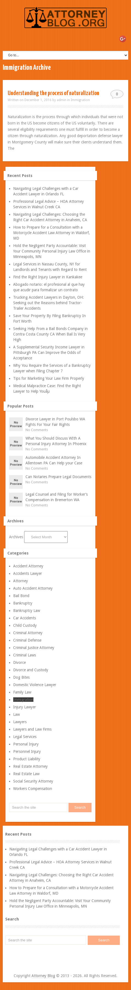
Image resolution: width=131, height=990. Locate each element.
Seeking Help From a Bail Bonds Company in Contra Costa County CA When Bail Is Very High (50, 334)
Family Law (22, 692)
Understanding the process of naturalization (53, 93)
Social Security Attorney (33, 781)
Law (16, 714)
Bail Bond (21, 596)
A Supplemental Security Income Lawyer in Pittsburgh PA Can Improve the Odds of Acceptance (48, 352)
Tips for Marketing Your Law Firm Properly (48, 378)
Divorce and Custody (30, 670)
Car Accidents (24, 618)
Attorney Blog (43, 976)
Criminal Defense (27, 640)
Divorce (19, 662)
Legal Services (24, 736)
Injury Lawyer (24, 707)
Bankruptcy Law (26, 610)
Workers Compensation (32, 788)
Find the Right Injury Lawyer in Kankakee (47, 277)
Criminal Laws (24, 655)
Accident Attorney (28, 566)
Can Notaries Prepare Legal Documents (58, 477)
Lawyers (20, 722)
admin (61, 100)
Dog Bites (21, 677)
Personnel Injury (27, 751)
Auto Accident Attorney (33, 588)
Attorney (20, 581)
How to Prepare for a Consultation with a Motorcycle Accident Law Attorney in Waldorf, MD (51, 232)
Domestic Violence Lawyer (34, 685)
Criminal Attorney (27, 633)
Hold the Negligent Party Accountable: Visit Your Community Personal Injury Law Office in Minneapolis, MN (51, 251)
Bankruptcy (22, 603)
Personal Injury (26, 744)
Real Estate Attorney (30, 766)
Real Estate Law (26, 774)
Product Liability (26, 759)
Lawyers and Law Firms (32, 729)
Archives (16, 537)
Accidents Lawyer (27, 573)
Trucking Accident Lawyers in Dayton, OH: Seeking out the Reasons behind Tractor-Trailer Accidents (48, 302)
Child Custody (25, 625)
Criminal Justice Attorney (33, 647)
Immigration (80, 100)
